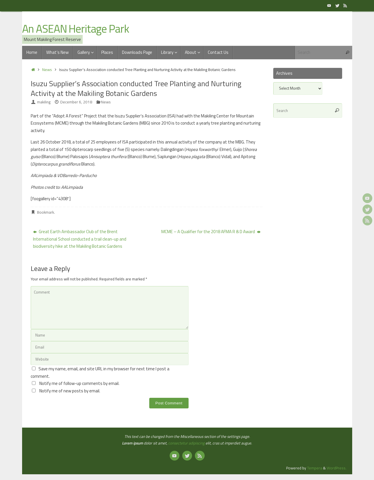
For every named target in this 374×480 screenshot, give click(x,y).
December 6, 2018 (76, 102)
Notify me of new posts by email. (69, 390)
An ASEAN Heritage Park (75, 29)
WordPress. (336, 468)
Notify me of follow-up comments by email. (79, 383)
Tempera (314, 468)
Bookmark (45, 212)
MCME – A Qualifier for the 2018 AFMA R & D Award (211, 231)
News (47, 69)
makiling (44, 102)
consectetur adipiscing (186, 443)
